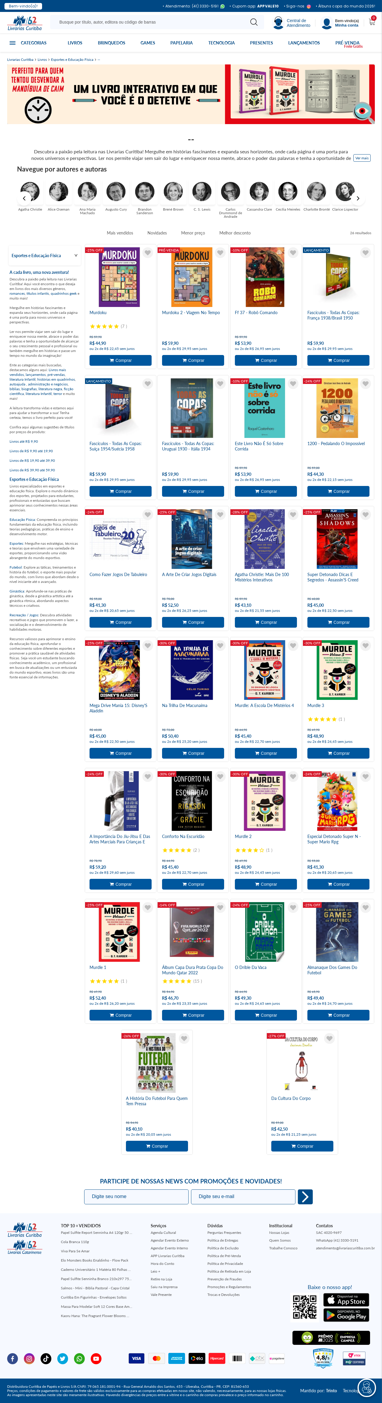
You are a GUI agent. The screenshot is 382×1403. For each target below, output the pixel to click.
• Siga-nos (297, 6)
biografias (29, 389)
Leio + (155, 1271)
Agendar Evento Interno (169, 1248)
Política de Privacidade (225, 1263)
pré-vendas (56, 374)
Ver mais (362, 158)
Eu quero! (305, 1196)
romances (17, 293)
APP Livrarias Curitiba (167, 1256)
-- (99, 59)
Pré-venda (347, 42)
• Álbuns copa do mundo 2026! (345, 6)
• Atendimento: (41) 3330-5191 (194, 6)
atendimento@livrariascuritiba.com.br (345, 1248)
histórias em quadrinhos (56, 379)
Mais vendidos (120, 233)
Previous (24, 198)
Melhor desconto (235, 233)
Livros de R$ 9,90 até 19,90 (31, 451)
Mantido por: (318, 1390)
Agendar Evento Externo (170, 1240)
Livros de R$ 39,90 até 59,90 (32, 470)
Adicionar (121, 360)
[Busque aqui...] (149, 22)
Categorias (34, 42)
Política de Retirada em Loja (229, 1271)
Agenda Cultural (163, 1232)
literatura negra (50, 389)
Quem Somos (280, 1240)
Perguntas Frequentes (224, 1232)
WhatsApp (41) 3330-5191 (337, 1240)
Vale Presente (161, 1294)
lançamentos (36, 374)
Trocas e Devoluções (223, 1294)
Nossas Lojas (279, 1232)
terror (57, 393)
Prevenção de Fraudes (224, 1279)
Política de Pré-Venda (224, 1256)
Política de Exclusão (223, 1248)
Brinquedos (111, 42)
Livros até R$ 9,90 (24, 441)
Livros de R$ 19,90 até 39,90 (32, 460)
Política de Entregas (222, 1240)
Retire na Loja (161, 1279)
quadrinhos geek (64, 293)
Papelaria (181, 42)
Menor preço (193, 233)
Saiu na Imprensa (164, 1287)
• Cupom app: (254, 6)
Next (358, 198)
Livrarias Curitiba (20, 59)
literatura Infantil (23, 379)
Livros (75, 42)
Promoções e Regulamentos (229, 1287)
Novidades (157, 233)
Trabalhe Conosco (283, 1248)
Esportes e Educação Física (72, 59)
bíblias (15, 389)
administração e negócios (48, 384)
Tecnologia (221, 42)
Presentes (261, 42)
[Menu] (339, 23)
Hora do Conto (162, 1263)
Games (148, 42)
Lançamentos (304, 42)
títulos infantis (38, 293)
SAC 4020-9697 (329, 1232)
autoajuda (18, 384)
